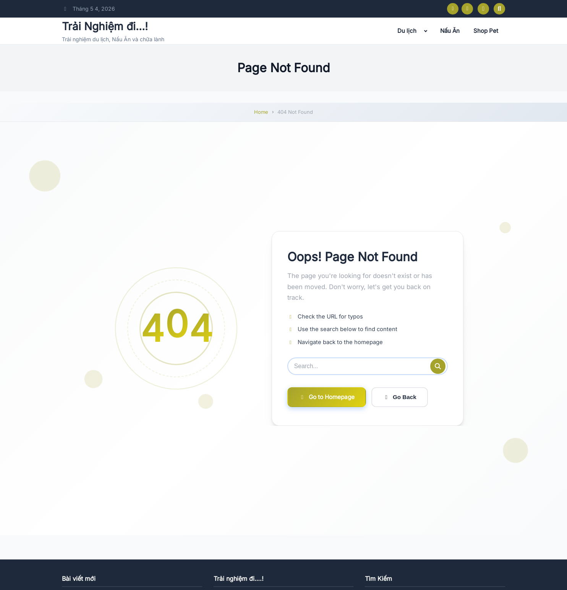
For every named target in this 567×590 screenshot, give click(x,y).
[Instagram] (467, 9)
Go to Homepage (327, 397)
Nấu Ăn (450, 30)
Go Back (399, 397)
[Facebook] (452, 9)
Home (261, 112)
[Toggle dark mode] (483, 9)
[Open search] (499, 9)
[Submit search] (438, 366)
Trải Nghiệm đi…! (105, 26)
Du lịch (406, 30)
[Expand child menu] (425, 31)
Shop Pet (485, 30)
